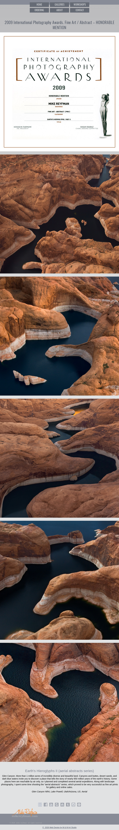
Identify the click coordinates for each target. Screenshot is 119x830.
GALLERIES (59, 4)
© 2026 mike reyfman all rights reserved (26, 823)
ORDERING (39, 10)
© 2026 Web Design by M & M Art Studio (59, 827)
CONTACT (80, 10)
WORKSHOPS (80, 4)
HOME (39, 4)
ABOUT (59, 10)
